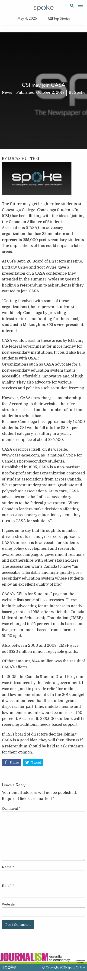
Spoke (79, 92)
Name (8, 867)
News (7, 92)
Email (8, 886)
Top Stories (59, 18)
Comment (11, 808)
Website (8, 904)
